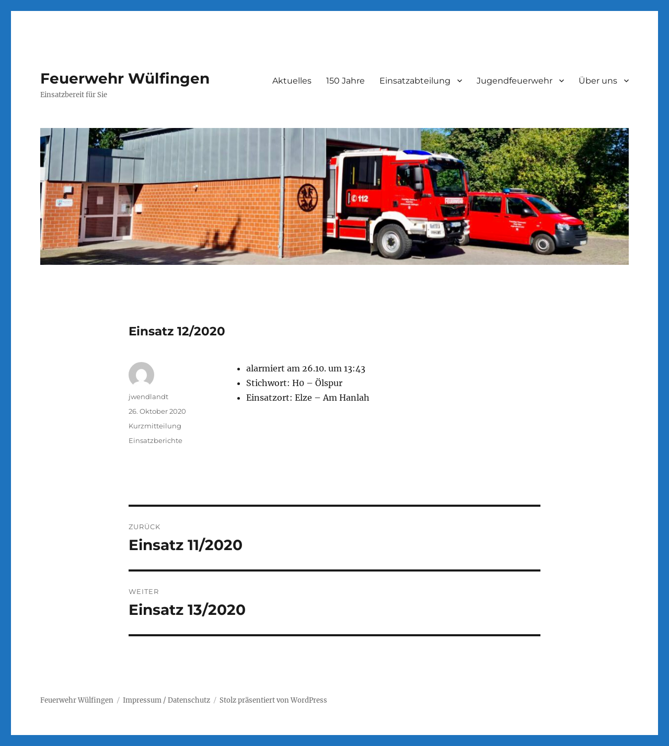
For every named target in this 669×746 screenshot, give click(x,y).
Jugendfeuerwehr (514, 81)
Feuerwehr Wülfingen (125, 78)
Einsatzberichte (155, 440)
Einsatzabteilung (415, 81)
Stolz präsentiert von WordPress (273, 700)
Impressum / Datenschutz (166, 700)
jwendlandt (148, 396)
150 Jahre (345, 81)
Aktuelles (292, 81)
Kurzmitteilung (155, 426)
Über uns (598, 81)
